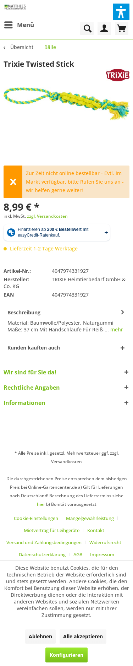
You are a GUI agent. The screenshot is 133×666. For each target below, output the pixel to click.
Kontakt (95, 530)
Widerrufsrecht (105, 542)
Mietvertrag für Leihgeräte (51, 530)
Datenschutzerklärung (42, 554)
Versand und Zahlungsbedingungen (44, 542)
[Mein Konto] (104, 28)
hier (41, 504)
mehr (116, 329)
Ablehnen (40, 636)
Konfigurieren (66, 654)
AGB (77, 554)
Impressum (102, 554)
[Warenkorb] (122, 28)
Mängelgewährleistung (90, 518)
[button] (121, 12)
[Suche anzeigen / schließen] (87, 28)
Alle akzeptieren (83, 636)
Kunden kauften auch (33, 347)
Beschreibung (23, 312)
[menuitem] (19, 25)
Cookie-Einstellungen (36, 518)
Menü (19, 24)
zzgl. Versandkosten (47, 216)
